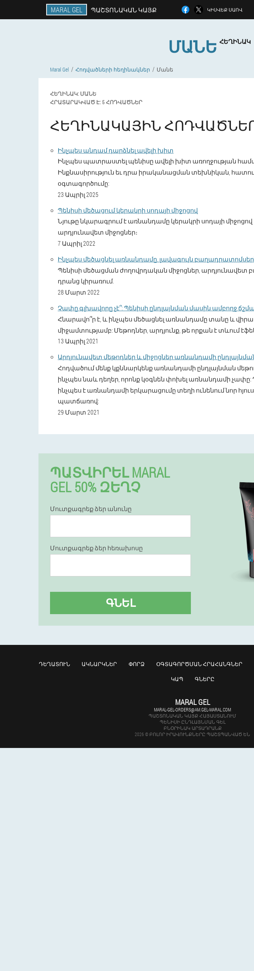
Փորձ (137, 664)
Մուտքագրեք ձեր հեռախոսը (96, 548)
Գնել (120, 603)
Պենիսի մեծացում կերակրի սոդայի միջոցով (128, 210)
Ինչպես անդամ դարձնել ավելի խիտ (116, 150)
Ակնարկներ (99, 664)
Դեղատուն (54, 664)
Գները (204, 679)
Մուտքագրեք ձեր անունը (91, 509)
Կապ (177, 679)
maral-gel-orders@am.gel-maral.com (192, 709)
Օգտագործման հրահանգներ (199, 664)
